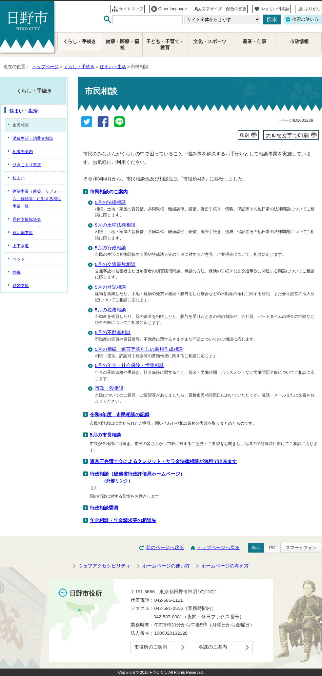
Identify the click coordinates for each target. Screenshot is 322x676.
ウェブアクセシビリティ (104, 565)
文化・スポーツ (209, 41)
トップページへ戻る (218, 547)
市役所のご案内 (150, 647)
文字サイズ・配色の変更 (224, 9)
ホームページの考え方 (225, 565)
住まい (19, 178)
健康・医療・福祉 (122, 44)
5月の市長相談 (105, 435)
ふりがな (312, 9)
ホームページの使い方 (166, 565)
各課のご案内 (213, 647)
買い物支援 (23, 232)
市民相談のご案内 (109, 191)
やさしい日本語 (275, 9)
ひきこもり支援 (27, 164)
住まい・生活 (113, 66)
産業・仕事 (254, 41)
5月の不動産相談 (113, 332)
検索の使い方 (305, 19)
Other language (172, 9)
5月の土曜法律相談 (115, 225)
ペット (19, 259)
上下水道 (21, 246)
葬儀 (17, 272)
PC (272, 547)
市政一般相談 (109, 388)
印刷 (244, 135)
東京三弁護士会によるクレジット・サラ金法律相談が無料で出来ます (163, 461)
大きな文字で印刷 (287, 135)
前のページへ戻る (165, 547)
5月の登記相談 (110, 287)
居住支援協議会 (27, 219)
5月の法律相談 (110, 202)
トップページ (45, 66)
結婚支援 (21, 285)
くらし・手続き (79, 66)
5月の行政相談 (110, 247)
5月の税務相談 (110, 309)
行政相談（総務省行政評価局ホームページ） (205, 480)
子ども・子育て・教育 (165, 44)
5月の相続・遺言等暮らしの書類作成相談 (139, 349)
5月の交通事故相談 (115, 264)
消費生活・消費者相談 (33, 138)
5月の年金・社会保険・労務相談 (129, 365)
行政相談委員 (104, 507)
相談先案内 (23, 151)
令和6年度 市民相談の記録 (119, 414)
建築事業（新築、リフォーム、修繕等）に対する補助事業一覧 (37, 199)
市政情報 (299, 41)
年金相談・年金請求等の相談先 (123, 520)
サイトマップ (131, 9)
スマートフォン (301, 547)
